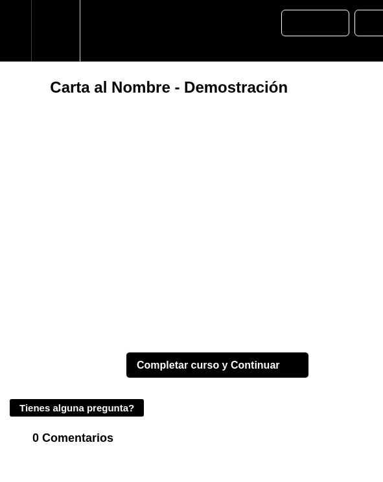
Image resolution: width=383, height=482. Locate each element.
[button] (15, 31)
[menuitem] (55, 31)
